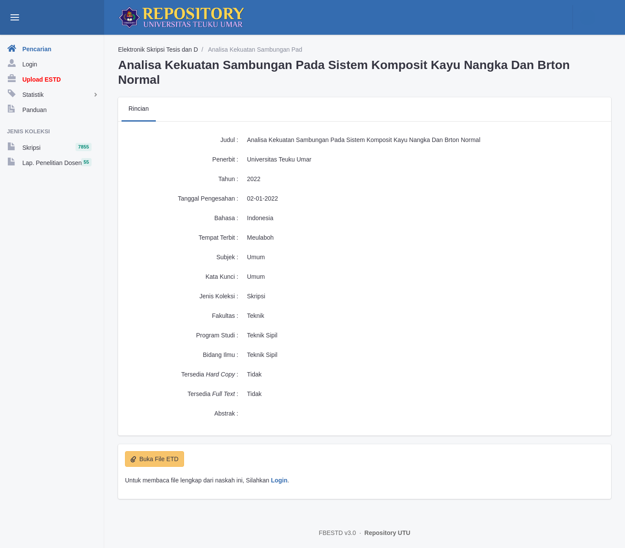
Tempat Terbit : (218, 237)
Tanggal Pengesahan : (208, 198)
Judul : (229, 139)
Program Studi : (217, 335)
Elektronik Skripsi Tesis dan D (158, 49)
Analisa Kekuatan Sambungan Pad (254, 49)
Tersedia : (209, 374)
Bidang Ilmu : (220, 354)
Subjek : (227, 257)
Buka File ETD (154, 459)
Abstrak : (226, 413)
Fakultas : (225, 315)
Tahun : (228, 178)
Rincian (138, 108)
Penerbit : (225, 159)
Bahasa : (226, 218)
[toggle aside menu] (15, 17)
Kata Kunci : (222, 276)
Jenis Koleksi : (219, 296)
